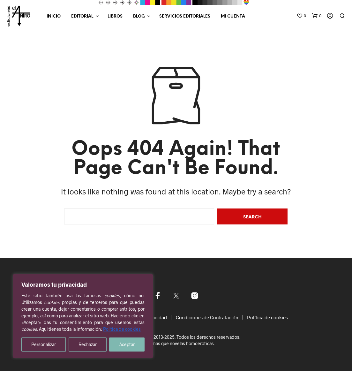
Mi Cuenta (233, 16)
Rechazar (88, 344)
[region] (83, 316)
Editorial (82, 16)
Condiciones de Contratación (207, 317)
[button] (301, 16)
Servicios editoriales (184, 16)
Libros (115, 16)
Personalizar (43, 344)
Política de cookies (122, 329)
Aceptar (127, 344)
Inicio (54, 16)
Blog (139, 16)
